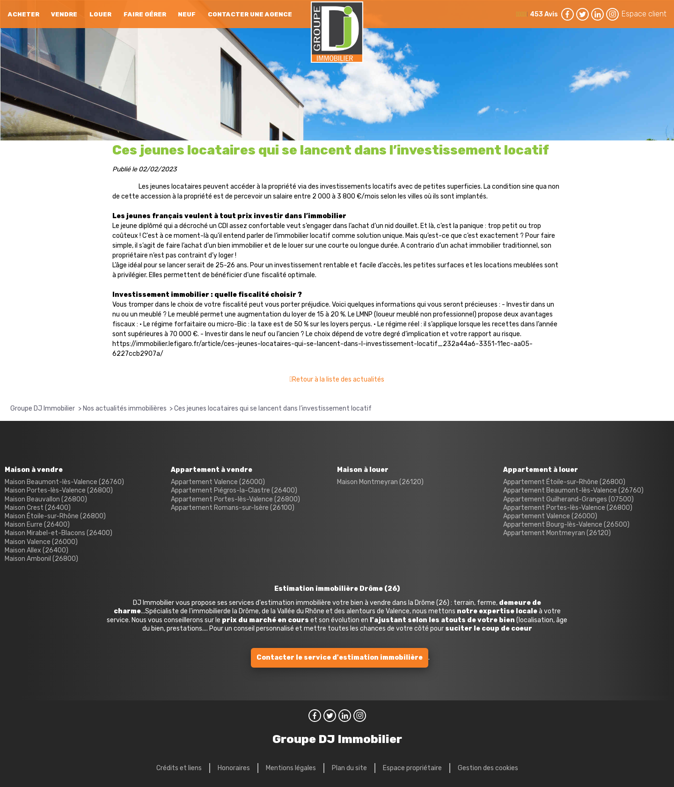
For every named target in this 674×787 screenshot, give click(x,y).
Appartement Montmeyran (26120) (557, 533)
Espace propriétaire (412, 768)
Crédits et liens (179, 768)
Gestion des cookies (488, 768)
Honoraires (234, 768)
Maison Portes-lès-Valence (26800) (59, 490)
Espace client (644, 13)
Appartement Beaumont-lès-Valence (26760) (573, 490)
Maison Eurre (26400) (37, 525)
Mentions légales (291, 768)
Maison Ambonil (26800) (41, 559)
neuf (187, 14)
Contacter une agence (250, 14)
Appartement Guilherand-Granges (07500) (568, 499)
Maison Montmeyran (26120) (380, 482)
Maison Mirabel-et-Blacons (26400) (58, 533)
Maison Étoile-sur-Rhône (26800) (55, 516)
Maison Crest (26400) (38, 508)
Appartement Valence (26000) (218, 482)
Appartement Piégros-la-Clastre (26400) (234, 490)
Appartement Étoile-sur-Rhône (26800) (564, 482)
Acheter (23, 14)
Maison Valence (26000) (41, 542)
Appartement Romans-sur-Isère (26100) (232, 508)
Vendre (64, 14)
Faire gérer (145, 14)
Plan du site (349, 768)
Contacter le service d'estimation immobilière (339, 658)
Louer (100, 14)
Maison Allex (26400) (36, 550)
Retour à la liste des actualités (338, 379)
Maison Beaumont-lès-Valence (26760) (64, 482)
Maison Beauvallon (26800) (46, 499)
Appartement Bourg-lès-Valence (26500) (566, 525)
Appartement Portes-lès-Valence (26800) (235, 499)
